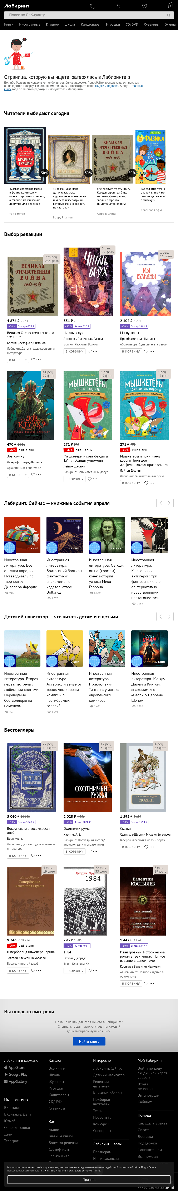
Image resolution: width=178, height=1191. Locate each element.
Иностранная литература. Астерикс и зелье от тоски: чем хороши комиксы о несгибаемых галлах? (63, 689)
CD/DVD (132, 24)
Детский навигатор (109, 1075)
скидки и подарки (106, 86)
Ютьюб (9, 1120)
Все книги (57, 1068)
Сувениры (151, 24)
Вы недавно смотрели (29, 1011)
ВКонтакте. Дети (17, 1114)
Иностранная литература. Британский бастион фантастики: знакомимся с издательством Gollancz (64, 576)
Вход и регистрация (148, 1086)
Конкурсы (101, 1124)
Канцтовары (90, 24)
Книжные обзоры (107, 1092)
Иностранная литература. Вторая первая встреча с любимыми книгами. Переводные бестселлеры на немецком (21, 689)
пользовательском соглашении (25, 1170)
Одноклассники (17, 1127)
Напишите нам (150, 1149)
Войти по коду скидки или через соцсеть (152, 1073)
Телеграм (11, 1140)
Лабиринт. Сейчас (107, 1068)
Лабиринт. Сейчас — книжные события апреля (57, 503)
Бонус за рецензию (64, 1142)
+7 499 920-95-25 (151, 1187)
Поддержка (147, 1143)
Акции (54, 1129)
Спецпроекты (104, 1130)
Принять (89, 1179)
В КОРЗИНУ (18, 360)
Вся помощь (148, 1156)
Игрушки (113, 24)
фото (52, 261)
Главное (52, 24)
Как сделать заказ (152, 1123)
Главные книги (61, 1136)
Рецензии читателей (101, 1084)
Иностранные (29, 24)
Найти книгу (89, 1041)
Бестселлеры (19, 730)
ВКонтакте (12, 1107)
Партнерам (102, 1151)
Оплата (143, 1129)
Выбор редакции (23, 234)
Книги (8, 24)
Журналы (56, 1081)
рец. (51, 257)
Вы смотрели (148, 1095)
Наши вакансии (106, 1158)
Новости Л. (102, 1117)
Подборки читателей (101, 1101)
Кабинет (145, 1102)
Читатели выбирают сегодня (36, 113)
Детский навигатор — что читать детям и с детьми (61, 616)
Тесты (97, 1110)
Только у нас (59, 1156)
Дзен (8, 1134)
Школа (69, 24)
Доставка (145, 1136)
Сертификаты (59, 1149)
